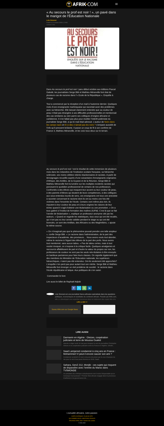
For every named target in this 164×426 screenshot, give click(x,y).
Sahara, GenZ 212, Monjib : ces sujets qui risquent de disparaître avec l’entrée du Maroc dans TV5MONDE (89, 368)
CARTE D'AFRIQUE (77, 416)
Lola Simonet (51, 20)
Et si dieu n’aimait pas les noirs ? (80, 125)
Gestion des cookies (89, 420)
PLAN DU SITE (88, 416)
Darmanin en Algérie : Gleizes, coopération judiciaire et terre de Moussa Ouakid (85, 339)
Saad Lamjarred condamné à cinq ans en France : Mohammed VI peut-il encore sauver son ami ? (89, 352)
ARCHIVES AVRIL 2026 (75, 420)
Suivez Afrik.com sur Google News (65, 309)
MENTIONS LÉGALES (88, 418)
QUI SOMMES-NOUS (75, 418)
